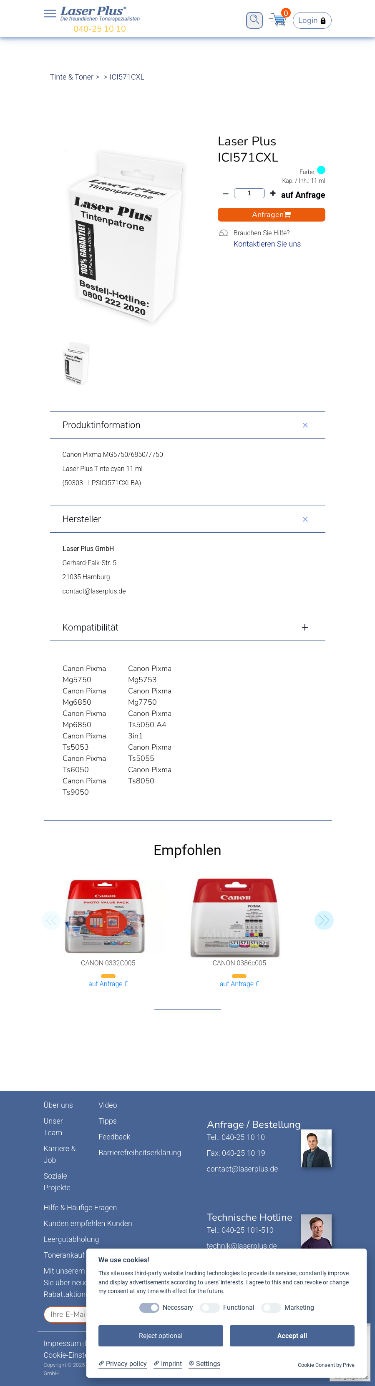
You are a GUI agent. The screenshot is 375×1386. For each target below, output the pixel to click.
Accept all (292, 1336)
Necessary (178, 1307)
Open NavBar (50, 13)
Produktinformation (102, 425)
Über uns (58, 1105)
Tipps (107, 1121)
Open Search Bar (254, 19)
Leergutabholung (71, 1239)
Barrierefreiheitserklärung (139, 1152)
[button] (324, 920)
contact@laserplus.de (242, 1168)
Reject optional (161, 1336)
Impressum (62, 1343)
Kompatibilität (90, 627)
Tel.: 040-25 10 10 (236, 1137)
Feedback (114, 1136)
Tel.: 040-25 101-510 (240, 1230)
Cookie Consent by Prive (326, 1365)
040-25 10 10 (99, 29)
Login (312, 20)
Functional (238, 1307)
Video (107, 1105)
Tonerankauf (64, 1255)
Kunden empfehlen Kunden (88, 1223)
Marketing (299, 1307)
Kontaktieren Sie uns (267, 243)
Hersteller (82, 519)
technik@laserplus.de (242, 1245)
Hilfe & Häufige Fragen (80, 1207)
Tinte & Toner (72, 76)
